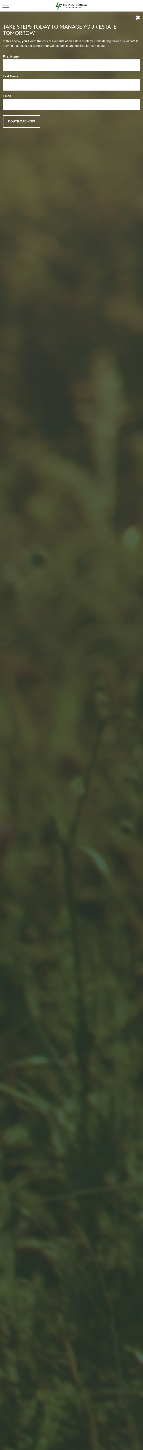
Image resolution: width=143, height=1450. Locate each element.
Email (7, 96)
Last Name (10, 76)
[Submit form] (21, 121)
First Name (11, 56)
